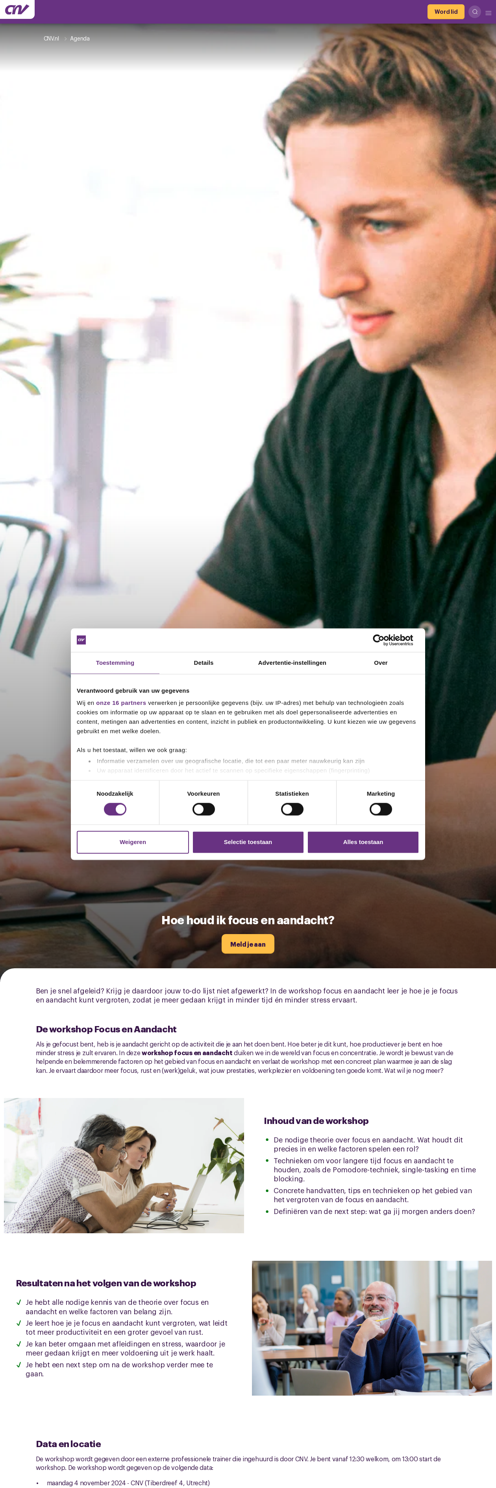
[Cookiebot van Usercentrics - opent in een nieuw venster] (384, 640)
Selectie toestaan (248, 842)
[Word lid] (446, 11)
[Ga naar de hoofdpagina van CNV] (17, 9)
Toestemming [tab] (115, 662)
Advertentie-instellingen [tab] (292, 662)
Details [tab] (204, 662)
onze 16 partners (121, 702)
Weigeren (133, 842)
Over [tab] (381, 662)
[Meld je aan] (248, 944)
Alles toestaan (363, 842)
